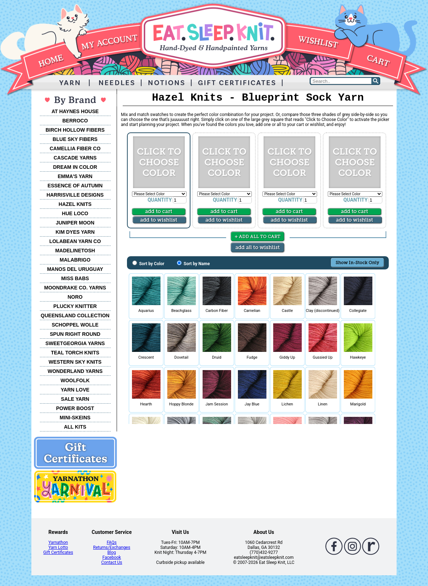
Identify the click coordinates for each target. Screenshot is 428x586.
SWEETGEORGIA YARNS (75, 343)
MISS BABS (75, 278)
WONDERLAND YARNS (74, 371)
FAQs (112, 542)
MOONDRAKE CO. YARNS (75, 288)
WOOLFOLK (75, 380)
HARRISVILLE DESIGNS (74, 195)
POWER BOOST (75, 408)
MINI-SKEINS (75, 417)
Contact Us (111, 562)
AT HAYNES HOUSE (74, 111)
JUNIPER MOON (75, 223)
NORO (75, 297)
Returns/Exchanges (111, 547)
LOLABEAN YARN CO (75, 241)
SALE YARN (75, 399)
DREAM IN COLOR (75, 167)
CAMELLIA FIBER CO (75, 148)
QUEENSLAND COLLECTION (75, 315)
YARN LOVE (75, 390)
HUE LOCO (75, 213)
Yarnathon (58, 542)
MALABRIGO (75, 260)
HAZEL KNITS (74, 204)
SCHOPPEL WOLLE (75, 325)
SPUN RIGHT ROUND (75, 334)
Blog (111, 552)
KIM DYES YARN (75, 232)
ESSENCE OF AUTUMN (74, 185)
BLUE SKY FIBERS (75, 139)
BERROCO (75, 120)
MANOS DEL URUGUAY (75, 269)
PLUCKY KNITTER (75, 306)
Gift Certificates (58, 552)
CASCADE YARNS (75, 158)
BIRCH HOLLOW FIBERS (75, 130)
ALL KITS (75, 427)
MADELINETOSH (75, 250)
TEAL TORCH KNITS (75, 352)
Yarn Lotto (58, 547)
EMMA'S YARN (75, 176)
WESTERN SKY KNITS (75, 362)
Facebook (111, 557)
